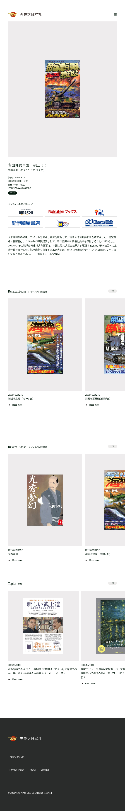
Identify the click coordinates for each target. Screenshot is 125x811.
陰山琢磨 (13, 170)
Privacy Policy (16, 769)
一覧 (112, 291)
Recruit (32, 769)
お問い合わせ (16, 756)
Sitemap (44, 769)
